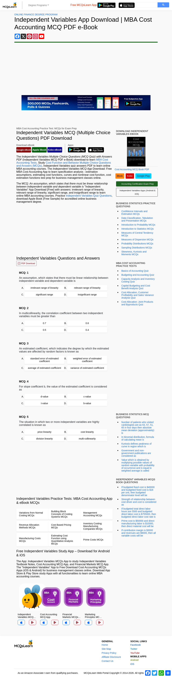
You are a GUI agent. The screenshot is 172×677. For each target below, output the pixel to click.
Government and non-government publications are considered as (136, 453)
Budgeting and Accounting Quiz (137, 275)
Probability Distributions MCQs (137, 243)
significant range (44, 294)
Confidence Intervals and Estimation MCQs (134, 212)
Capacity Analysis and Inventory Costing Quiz (138, 280)
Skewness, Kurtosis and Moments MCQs (133, 253)
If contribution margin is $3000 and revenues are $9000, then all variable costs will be (138, 533)
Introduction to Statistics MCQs (137, 228)
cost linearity (87, 432)
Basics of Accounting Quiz (135, 270)
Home (105, 645)
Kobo (130, 176)
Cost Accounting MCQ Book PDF (132, 169)
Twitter (133, 649)
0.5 (44, 330)
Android (134, 660)
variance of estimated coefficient (87, 368)
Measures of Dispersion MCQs (137, 239)
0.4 (87, 330)
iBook (120, 176)
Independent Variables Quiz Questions (89, 195)
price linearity (44, 432)
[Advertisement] (86, 68)
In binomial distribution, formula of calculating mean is (137, 438)
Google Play (143, 176)
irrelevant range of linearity (44, 287)
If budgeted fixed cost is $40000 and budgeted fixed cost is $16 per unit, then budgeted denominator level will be (138, 491)
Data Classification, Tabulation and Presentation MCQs (137, 219)
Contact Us (107, 661)
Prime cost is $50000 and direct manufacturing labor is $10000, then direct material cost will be (137, 523)
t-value (44, 403)
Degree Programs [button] (37, 5)
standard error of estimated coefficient (44, 360)
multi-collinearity (87, 438)
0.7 (44, 323)
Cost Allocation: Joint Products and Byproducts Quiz (137, 303)
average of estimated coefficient (44, 368)
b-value (87, 403)
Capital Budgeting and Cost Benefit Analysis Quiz (135, 287)
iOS (132, 664)
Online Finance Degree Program (35, 14)
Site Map (106, 649)
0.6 (87, 323)
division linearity (44, 438)
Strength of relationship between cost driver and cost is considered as (138, 502)
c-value (87, 396)
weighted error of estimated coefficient (87, 360)
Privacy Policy (109, 653)
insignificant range (87, 294)
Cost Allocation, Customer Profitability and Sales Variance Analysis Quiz (137, 295)
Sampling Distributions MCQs (136, 247)
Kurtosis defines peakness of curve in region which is (136, 445)
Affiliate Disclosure (111, 657)
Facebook (135, 645)
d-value (44, 396)
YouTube (135, 653)
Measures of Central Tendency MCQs (137, 234)
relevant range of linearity (87, 287)
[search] (146, 5)
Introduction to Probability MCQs (138, 224)
